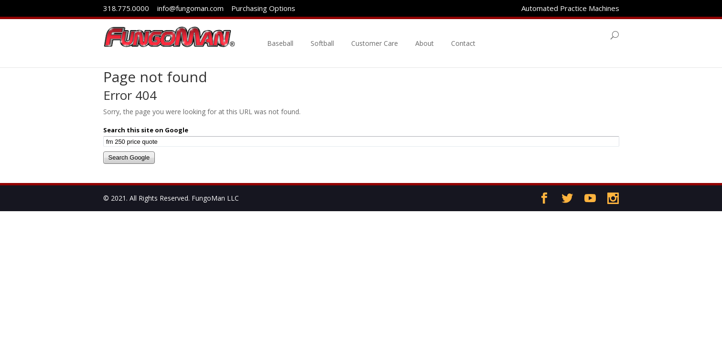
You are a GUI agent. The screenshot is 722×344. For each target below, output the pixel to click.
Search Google (129, 157)
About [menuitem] (437, 35)
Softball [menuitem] (334, 35)
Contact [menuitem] (475, 35)
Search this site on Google (145, 130)
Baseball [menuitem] (293, 35)
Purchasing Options (262, 8)
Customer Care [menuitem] (387, 35)
